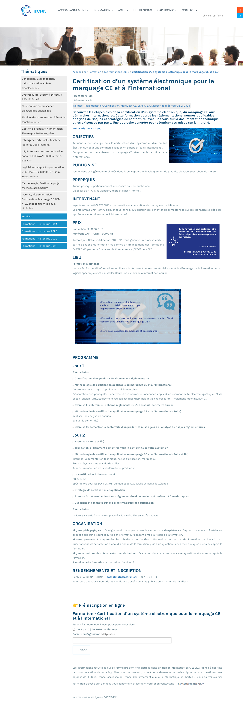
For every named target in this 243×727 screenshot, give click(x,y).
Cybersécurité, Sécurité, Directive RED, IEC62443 (42, 97)
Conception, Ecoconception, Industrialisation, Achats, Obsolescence (38, 83)
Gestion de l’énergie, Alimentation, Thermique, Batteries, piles (42, 131)
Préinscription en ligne (87, 128)
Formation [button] (103, 10)
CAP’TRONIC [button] (167, 10)
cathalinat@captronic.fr (122, 576)
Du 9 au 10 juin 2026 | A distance (96, 629)
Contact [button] (189, 10)
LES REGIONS (142, 10)
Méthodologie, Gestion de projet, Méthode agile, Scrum (41, 185)
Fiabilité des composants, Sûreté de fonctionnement (44, 120)
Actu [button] (123, 10)
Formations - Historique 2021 (39, 245)
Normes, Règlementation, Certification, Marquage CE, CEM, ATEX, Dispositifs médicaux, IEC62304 (41, 201)
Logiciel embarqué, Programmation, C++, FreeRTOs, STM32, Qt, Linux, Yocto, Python (43, 172)
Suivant (81, 650)
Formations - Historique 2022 (39, 238)
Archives (27, 216)
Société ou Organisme (94, 634)
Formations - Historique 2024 (39, 224)
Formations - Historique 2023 (39, 231)
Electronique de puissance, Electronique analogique (38, 108)
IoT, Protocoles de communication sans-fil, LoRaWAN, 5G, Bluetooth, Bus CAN (42, 156)
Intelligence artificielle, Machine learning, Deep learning (41, 142)
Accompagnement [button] (73, 10)
